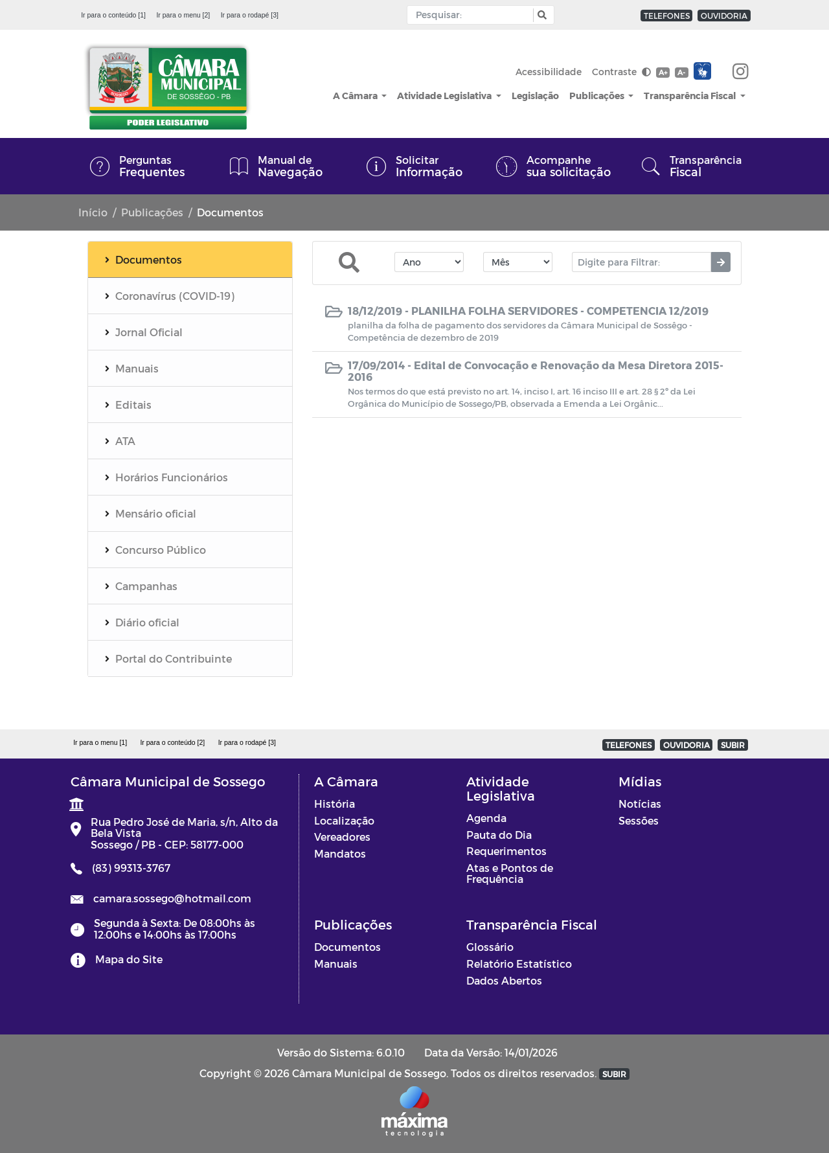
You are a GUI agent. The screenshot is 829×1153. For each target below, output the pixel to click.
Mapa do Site (129, 959)
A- (681, 72)
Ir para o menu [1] (100, 742)
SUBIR (733, 744)
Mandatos (340, 853)
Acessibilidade (549, 71)
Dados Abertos (504, 980)
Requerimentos (506, 851)
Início (93, 212)
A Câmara (356, 95)
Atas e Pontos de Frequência (509, 873)
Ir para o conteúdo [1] (113, 15)
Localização (344, 820)
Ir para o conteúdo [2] (172, 742)
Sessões (639, 820)
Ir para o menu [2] (183, 15)
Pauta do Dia (499, 834)
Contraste (621, 71)
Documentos (347, 947)
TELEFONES (667, 15)
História (334, 803)
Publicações (597, 95)
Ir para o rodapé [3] (249, 15)
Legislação (535, 95)
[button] (540, 15)
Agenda (486, 818)
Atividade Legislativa (445, 95)
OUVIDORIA (724, 15)
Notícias (640, 803)
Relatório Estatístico (519, 963)
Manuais (336, 963)
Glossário (490, 947)
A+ (663, 72)
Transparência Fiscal (691, 95)
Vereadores (342, 836)
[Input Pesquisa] (473, 14)
